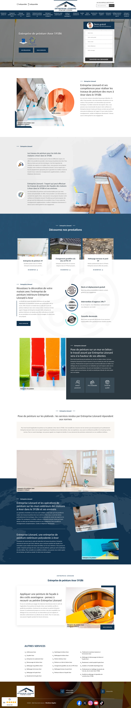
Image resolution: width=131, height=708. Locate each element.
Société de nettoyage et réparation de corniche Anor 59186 (92, 675)
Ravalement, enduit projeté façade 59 (58, 14)
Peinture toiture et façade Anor (62, 672)
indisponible (22, 4)
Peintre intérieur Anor (60, 659)
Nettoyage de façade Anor (34, 672)
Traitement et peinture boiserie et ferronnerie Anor (91, 653)
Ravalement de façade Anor (34, 676)
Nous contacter (41, 50)
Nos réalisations (25, 50)
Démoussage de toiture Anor (34, 662)
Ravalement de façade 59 (94, 14)
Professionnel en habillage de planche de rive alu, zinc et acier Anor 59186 (93, 670)
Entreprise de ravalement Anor (35, 659)
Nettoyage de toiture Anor (61, 655)
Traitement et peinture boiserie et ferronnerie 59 (37, 15)
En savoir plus (32, 270)
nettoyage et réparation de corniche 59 (126, 15)
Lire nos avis (9, 704)
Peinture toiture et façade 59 (28, 15)
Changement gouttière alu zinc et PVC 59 (12, 15)
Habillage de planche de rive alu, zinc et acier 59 (117, 15)
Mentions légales (50, 703)
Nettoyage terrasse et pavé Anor (63, 669)
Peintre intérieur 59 (87, 14)
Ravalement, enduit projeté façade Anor (93, 662)
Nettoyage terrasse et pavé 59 (21, 15)
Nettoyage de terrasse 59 (108, 14)
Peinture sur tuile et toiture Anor (63, 662)
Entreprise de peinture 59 (3, 14)
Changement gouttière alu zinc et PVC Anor (66, 666)
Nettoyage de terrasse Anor (34, 669)
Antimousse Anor (31, 652)
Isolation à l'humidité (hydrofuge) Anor (92, 666)
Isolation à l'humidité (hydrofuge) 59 (67, 15)
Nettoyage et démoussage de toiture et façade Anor (92, 658)
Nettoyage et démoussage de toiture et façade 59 (48, 15)
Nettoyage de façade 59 (101, 14)
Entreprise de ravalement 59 (76, 14)
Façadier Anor (30, 655)
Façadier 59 (82, 14)
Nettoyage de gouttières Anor (35, 666)
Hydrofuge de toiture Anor (61, 652)
